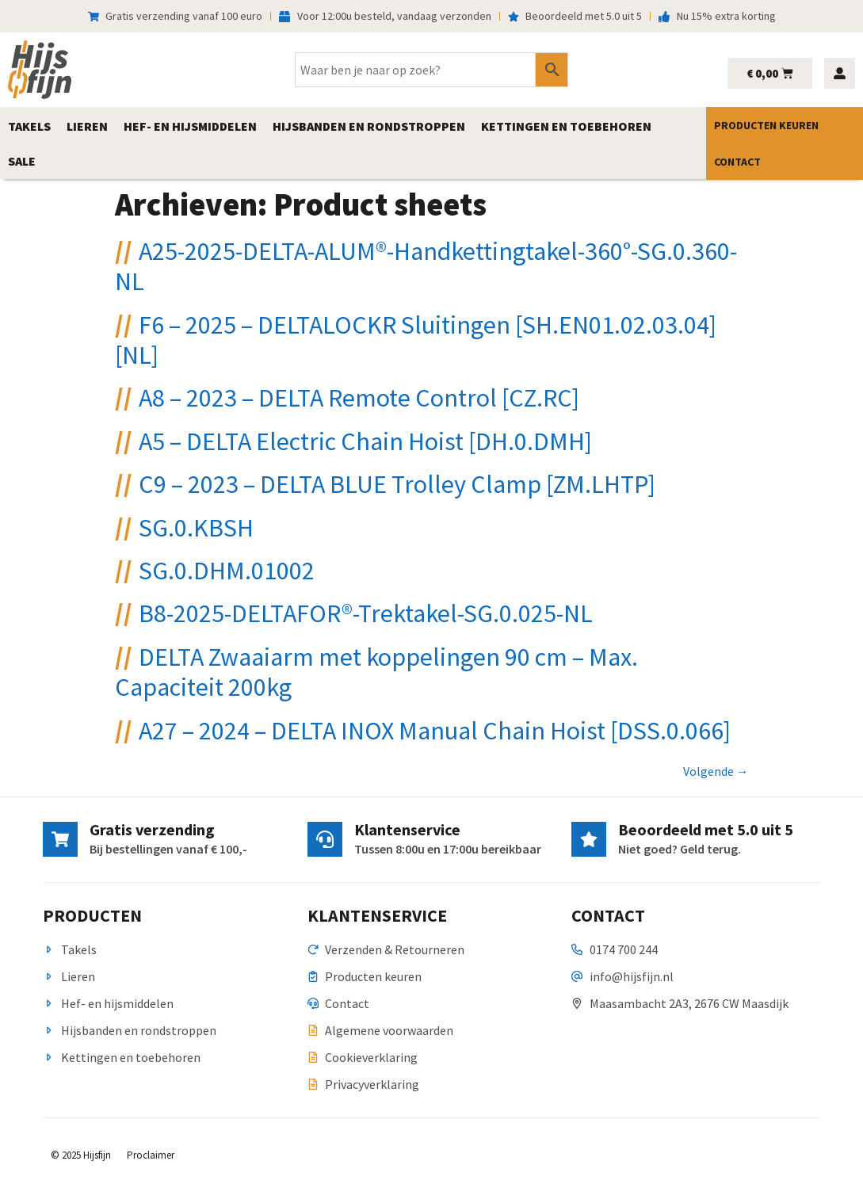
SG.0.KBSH (196, 528)
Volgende (716, 771)
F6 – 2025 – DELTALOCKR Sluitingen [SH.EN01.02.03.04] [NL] (415, 340)
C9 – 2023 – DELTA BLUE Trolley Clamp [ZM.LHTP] (397, 484)
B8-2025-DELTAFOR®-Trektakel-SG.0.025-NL (366, 613)
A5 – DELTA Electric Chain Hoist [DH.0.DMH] (365, 441)
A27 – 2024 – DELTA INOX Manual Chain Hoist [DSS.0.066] (435, 731)
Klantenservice (407, 829)
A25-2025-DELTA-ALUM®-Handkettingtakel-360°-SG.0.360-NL (426, 266)
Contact (737, 162)
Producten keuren (766, 125)
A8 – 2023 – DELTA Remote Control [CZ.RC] (359, 398)
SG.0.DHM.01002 (227, 570)
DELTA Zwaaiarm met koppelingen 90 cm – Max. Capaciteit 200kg (376, 672)
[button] (29, 126)
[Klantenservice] (324, 839)
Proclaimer (150, 1155)
